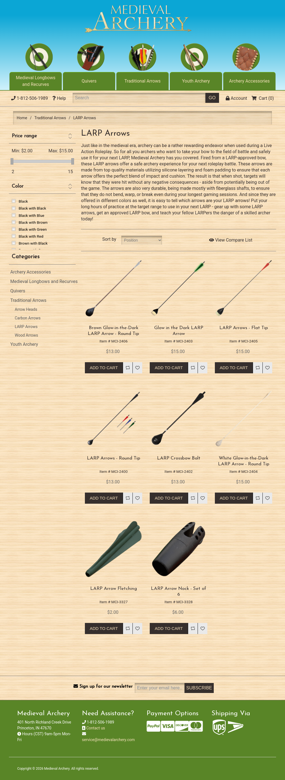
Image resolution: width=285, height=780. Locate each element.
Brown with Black (33, 243)
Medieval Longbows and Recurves (35, 81)
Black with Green (33, 229)
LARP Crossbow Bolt (178, 458)
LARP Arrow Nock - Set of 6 (178, 591)
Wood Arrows (26, 335)
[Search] (139, 98)
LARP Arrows (26, 326)
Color (17, 186)
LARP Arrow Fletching (113, 588)
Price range (24, 136)
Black (23, 201)
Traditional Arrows (142, 81)
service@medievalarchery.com (108, 739)
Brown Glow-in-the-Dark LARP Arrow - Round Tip (113, 331)
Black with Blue (31, 215)
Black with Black (32, 208)
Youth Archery (196, 81)
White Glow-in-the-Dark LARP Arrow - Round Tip (243, 461)
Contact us (95, 728)
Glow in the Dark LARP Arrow (178, 331)
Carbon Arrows (28, 318)
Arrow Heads (26, 309)
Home (22, 118)
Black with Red (31, 236)
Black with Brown (33, 222)
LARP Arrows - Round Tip (113, 458)
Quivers (89, 81)
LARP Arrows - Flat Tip (243, 328)
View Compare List (230, 240)
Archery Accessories (249, 81)
